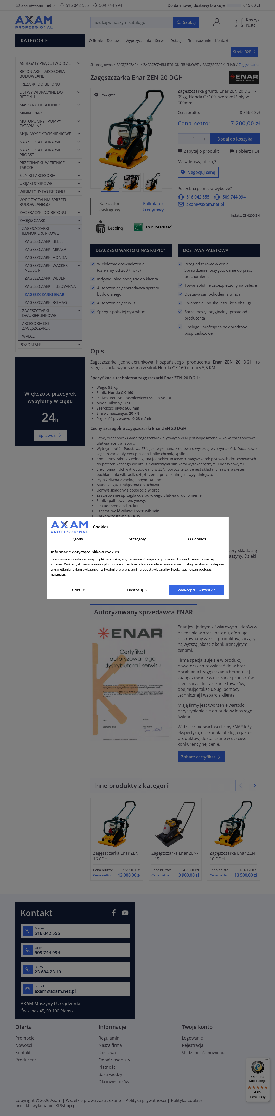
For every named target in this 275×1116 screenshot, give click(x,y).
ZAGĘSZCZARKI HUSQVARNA (50, 286)
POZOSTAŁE (30, 344)
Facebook (114, 913)
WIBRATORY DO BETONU (42, 191)
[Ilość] (193, 139)
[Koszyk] (246, 22)
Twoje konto (197, 1026)
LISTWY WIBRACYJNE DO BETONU (41, 94)
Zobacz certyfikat (201, 757)
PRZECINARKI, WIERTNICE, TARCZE (43, 165)
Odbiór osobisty (114, 1060)
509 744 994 (107, 5)
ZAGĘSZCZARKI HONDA (46, 257)
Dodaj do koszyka (234, 139)
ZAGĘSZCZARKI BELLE (44, 241)
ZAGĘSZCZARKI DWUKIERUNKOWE (39, 313)
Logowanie (192, 1038)
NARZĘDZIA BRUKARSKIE (41, 141)
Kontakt (23, 1052)
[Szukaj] (132, 22)
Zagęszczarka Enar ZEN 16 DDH (232, 856)
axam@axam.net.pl (35, 5)
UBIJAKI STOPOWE (36, 183)
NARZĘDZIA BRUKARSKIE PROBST (41, 152)
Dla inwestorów (114, 1082)
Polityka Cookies (187, 1100)
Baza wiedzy (110, 1074)
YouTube (125, 913)
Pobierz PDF (245, 151)
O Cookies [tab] (197, 539)
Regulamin (109, 1038)
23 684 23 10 (48, 971)
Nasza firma (110, 1045)
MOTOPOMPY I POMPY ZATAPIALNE (40, 123)
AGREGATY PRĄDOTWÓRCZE (45, 63)
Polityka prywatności (146, 1100)
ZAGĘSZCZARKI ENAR (45, 294)
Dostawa (107, 1052)
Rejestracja (192, 1045)
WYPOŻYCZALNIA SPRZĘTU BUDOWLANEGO (44, 202)
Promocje (24, 1038)
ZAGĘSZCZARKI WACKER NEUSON (46, 268)
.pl (65, 1105)
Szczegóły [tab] (137, 539)
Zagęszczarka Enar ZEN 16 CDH (115, 856)
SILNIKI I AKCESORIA (37, 175)
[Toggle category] (78, 63)
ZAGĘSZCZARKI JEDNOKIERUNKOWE (40, 231)
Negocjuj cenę (198, 172)
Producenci (26, 1060)
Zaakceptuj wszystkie (197, 590)
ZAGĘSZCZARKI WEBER (45, 278)
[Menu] (267, 1061)
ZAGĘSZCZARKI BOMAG (46, 302)
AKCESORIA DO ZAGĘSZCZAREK (36, 326)
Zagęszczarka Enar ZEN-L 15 (174, 856)
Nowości (23, 1045)
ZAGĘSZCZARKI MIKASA (45, 249)
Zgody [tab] (77, 539)
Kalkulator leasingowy (109, 207)
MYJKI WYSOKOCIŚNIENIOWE (45, 133)
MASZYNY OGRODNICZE (41, 104)
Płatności (108, 1067)
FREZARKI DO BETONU (40, 84)
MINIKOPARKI (32, 113)
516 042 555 (74, 5)
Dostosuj (137, 590)
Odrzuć (78, 590)
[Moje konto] (216, 22)
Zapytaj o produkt (198, 151)
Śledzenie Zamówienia (203, 1052)
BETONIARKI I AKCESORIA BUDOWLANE (42, 74)
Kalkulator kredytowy (153, 207)
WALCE (28, 336)
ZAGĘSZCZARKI (33, 220)
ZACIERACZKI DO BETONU (43, 212)
